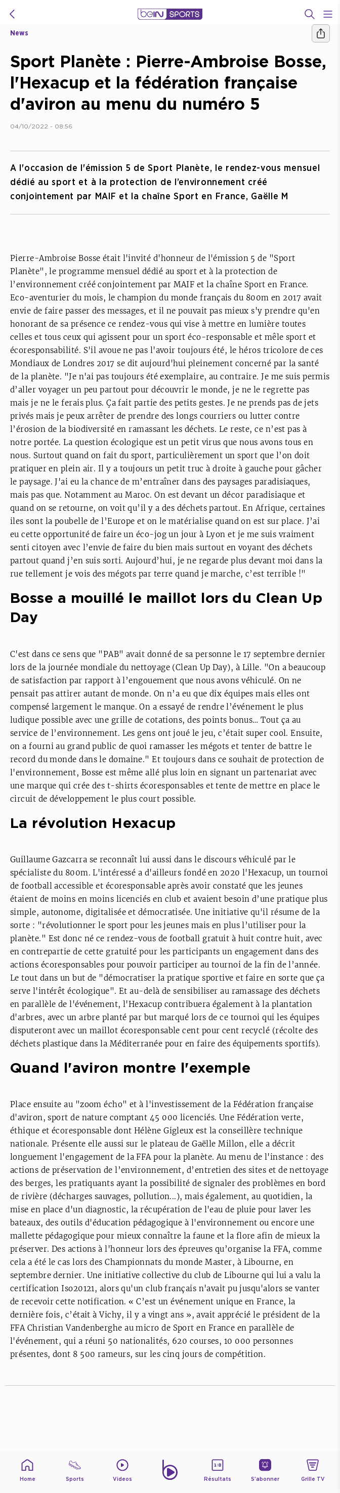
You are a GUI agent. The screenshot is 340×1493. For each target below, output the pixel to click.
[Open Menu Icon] (328, 14)
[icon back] (12, 14)
